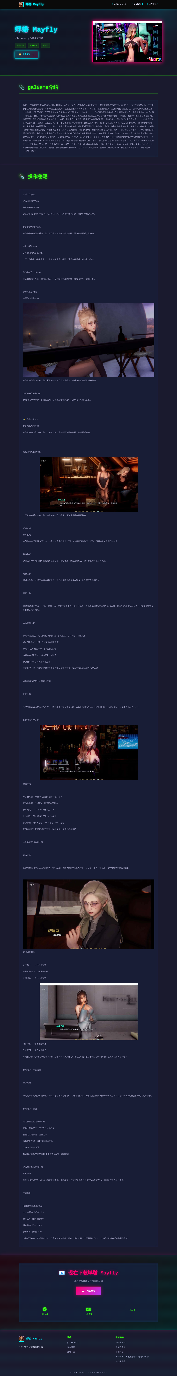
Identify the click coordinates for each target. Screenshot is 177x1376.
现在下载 (153, 4)
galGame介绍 (120, 4)
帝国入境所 (120, 1347)
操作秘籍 (137, 4)
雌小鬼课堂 (120, 1362)
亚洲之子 (120, 1352)
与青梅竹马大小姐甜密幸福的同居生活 (132, 1357)
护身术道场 (120, 1343)
